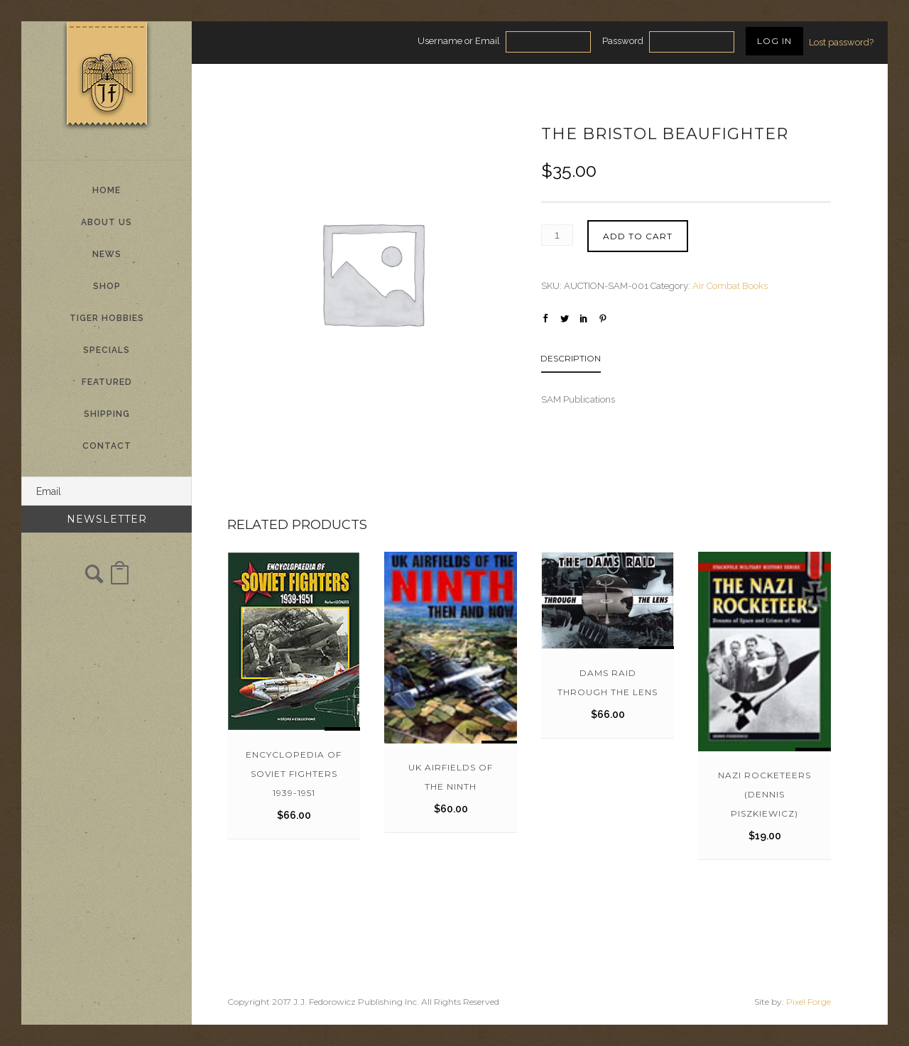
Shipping (107, 414)
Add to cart (638, 236)
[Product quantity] (557, 235)
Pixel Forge (808, 1001)
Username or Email (459, 41)
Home (106, 190)
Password (622, 41)
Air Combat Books (730, 285)
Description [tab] (570, 358)
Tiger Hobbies (107, 318)
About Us (106, 222)
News (106, 254)
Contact (106, 446)
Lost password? (841, 42)
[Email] (106, 491)
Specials (106, 350)
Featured (107, 382)
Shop (107, 286)
